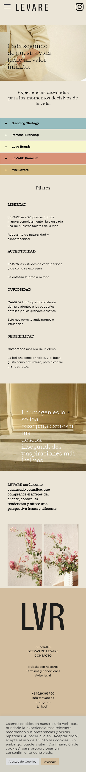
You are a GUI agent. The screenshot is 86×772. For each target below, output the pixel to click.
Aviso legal (43, 675)
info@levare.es (43, 697)
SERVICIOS (43, 646)
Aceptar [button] (50, 761)
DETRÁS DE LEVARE (43, 651)
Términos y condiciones (43, 671)
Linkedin (43, 706)
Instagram (43, 702)
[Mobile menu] (6, 7)
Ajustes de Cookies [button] (22, 761)
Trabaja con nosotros (43, 666)
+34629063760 (43, 693)
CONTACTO (43, 655)
